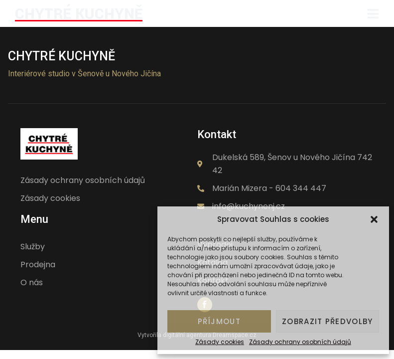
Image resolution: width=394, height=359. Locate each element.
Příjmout (219, 321)
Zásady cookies (219, 342)
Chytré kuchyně (61, 56)
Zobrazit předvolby (327, 321)
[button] (374, 219)
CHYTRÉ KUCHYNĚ (78, 14)
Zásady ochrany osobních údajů (300, 342)
